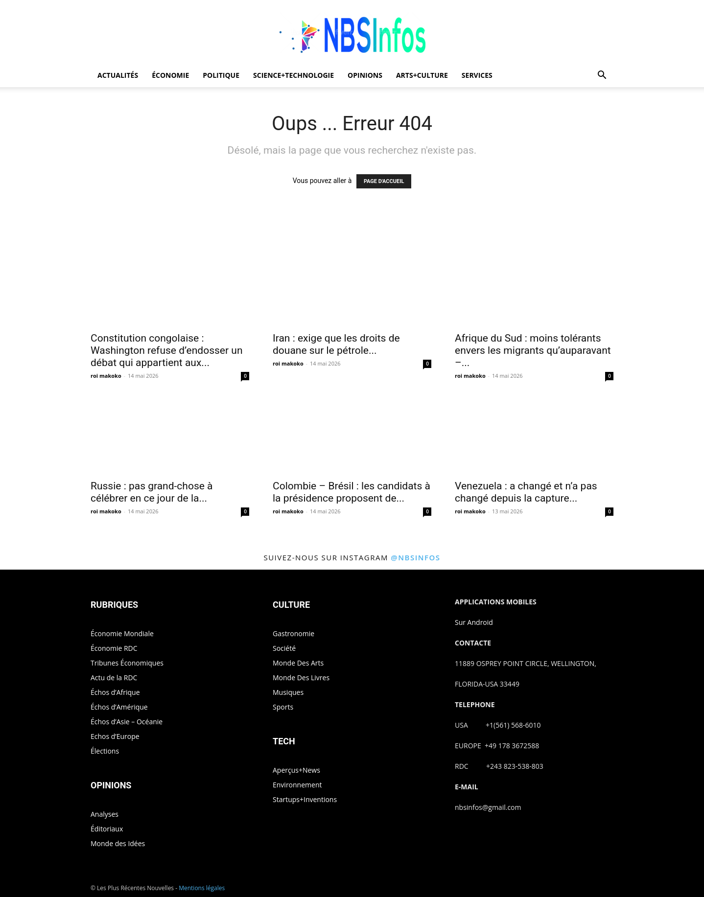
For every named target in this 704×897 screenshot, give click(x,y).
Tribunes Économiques (127, 662)
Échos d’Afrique (115, 692)
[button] (601, 76)
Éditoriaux (107, 828)
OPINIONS (365, 75)
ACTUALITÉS (117, 75)
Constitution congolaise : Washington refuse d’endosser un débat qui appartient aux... (167, 350)
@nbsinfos (415, 557)
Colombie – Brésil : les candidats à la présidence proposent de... (351, 492)
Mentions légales (202, 888)
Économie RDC (114, 648)
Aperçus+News (296, 770)
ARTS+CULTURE (422, 75)
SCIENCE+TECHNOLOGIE (293, 75)
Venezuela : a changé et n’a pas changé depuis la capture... (526, 492)
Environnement (297, 784)
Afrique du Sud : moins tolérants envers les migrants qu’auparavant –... (533, 350)
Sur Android (474, 622)
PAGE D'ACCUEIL (384, 181)
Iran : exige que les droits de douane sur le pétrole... (336, 344)
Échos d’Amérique (119, 707)
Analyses (104, 814)
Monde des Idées (118, 843)
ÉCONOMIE (170, 75)
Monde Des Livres (301, 677)
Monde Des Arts (298, 662)
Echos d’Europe (115, 736)
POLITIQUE (221, 75)
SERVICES (477, 75)
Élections (105, 751)
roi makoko (106, 375)
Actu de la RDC (114, 677)
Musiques (288, 692)
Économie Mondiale (122, 633)
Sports (283, 707)
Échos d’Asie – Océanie (127, 721)
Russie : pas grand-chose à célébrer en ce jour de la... (152, 492)
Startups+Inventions (305, 799)
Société (284, 648)
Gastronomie (293, 633)
